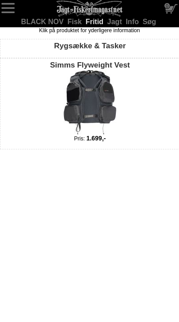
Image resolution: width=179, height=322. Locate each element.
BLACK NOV (43, 21)
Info (133, 21)
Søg (149, 21)
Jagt (115, 21)
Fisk (76, 21)
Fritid (95, 21)
